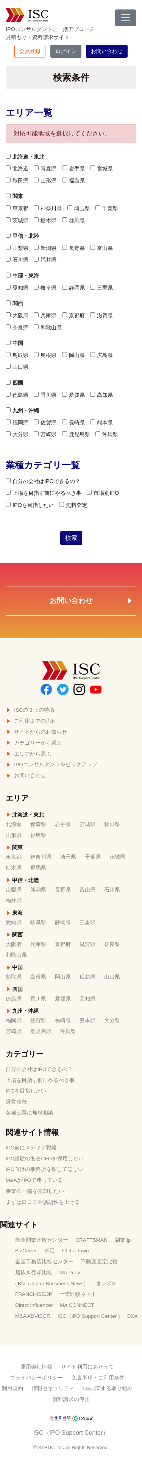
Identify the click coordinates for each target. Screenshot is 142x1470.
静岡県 (73, 288)
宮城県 (101, 168)
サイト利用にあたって (87, 1367)
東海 (14, 913)
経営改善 (16, 1102)
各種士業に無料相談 (29, 1113)
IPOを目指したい (30, 505)
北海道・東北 (25, 157)
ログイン (65, 51)
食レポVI (106, 1283)
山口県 (17, 367)
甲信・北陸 (22, 236)
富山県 (101, 248)
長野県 (73, 248)
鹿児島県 (76, 434)
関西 (14, 303)
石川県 (17, 260)
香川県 (45, 395)
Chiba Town (75, 1250)
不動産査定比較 (99, 1261)
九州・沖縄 (22, 410)
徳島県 (17, 395)
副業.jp (123, 1240)
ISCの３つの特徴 (30, 710)
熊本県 (101, 422)
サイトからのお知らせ (36, 732)
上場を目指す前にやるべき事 (43, 493)
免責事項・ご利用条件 (98, 1378)
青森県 (45, 168)
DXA (132, 1316)
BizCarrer (26, 1250)
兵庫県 (45, 315)
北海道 (17, 168)
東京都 (17, 208)
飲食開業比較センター (41, 1240)
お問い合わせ (107, 51)
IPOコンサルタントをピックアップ (51, 764)
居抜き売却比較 (33, 1272)
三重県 (101, 288)
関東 (14, 196)
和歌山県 (48, 327)
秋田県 (17, 181)
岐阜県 (45, 288)
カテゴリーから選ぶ (34, 743)
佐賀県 (45, 422)
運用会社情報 (36, 1367)
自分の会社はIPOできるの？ (43, 481)
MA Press (70, 1272)
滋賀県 (101, 315)
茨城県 (17, 220)
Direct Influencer (34, 1305)
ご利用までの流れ (31, 721)
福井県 (45, 260)
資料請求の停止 (71, 1399)
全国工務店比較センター (44, 1261)
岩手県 (73, 168)
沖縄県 (106, 434)
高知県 (101, 395)
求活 (49, 1250)
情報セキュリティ (53, 1388)
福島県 (73, 181)
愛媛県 (73, 395)
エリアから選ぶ (28, 754)
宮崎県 (45, 434)
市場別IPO (103, 493)
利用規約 (12, 1388)
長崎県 (73, 422)
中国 (14, 343)
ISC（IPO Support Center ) (89, 1316)
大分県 (17, 434)
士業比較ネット (78, 1294)
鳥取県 (17, 355)
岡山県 (73, 355)
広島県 (101, 355)
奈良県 (17, 327)
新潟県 (45, 248)
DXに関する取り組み (108, 1388)
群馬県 (73, 220)
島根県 (45, 355)
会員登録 (30, 51)
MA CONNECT (77, 1305)
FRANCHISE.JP (33, 1294)
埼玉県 (78, 208)
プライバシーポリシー (36, 1378)
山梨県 (17, 248)
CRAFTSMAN (91, 1240)
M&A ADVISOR (32, 1316)
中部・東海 (22, 276)
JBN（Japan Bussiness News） (52, 1283)
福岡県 (17, 422)
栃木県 (45, 220)
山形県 (45, 181)
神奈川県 (48, 208)
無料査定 (73, 505)
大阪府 (17, 315)
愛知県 (17, 288)
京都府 (73, 315)
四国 (14, 383)
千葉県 (106, 208)
